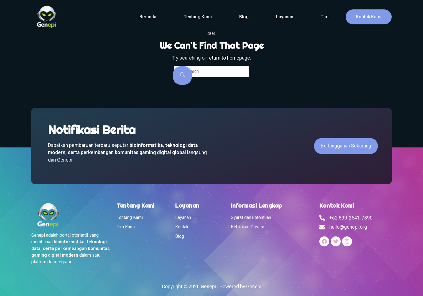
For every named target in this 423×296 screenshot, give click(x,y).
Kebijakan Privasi (247, 226)
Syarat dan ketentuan (251, 217)
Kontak (181, 226)
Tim (324, 16)
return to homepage (228, 58)
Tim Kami (126, 226)
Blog (244, 16)
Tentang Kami (198, 16)
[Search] (182, 75)
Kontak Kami (368, 16)
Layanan (284, 16)
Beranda (147, 16)
